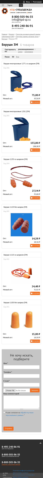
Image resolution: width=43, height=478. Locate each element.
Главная (4, 34)
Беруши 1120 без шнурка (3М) (15, 207)
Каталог (11, 34)
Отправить (8, 428)
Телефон (7, 372)
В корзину (36, 102)
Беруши (4, 39)
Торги (9, 5)
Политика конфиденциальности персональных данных (23, 472)
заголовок (29, 52)
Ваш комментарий (11, 393)
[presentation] (20, 422)
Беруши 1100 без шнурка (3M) (15, 302)
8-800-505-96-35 (22, 17)
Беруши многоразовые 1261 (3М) (17, 111)
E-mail (6, 381)
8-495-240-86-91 (22, 26)
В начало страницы (38, 443)
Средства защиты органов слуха (27, 37)
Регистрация (37, 2)
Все (17, 57)
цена (20, 52)
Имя (5, 363)
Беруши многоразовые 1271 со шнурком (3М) (21, 63)
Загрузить (34, 390)
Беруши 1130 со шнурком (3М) (16, 159)
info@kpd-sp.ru (21, 19)
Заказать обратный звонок (11, 464)
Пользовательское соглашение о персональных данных (24, 476)
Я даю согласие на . (18, 413)
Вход (28, 2)
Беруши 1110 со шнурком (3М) (16, 255)
